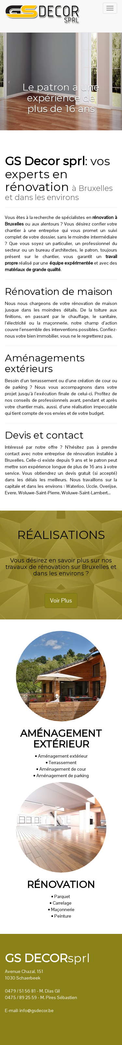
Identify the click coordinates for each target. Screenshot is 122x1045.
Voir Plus (61, 600)
